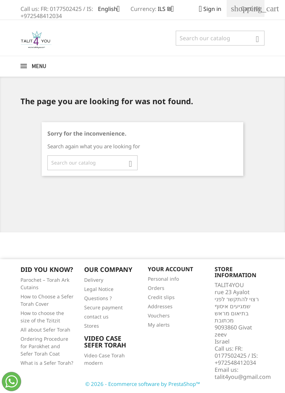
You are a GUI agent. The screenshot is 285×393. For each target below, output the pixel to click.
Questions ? (98, 298)
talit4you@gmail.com (243, 377)
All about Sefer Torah (45, 329)
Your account (170, 269)
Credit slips (161, 297)
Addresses (160, 306)
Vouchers (159, 315)
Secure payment (103, 307)
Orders (156, 288)
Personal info (163, 278)
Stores (91, 325)
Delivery (93, 279)
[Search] (220, 38)
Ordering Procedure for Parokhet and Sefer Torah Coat (44, 346)
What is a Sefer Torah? (47, 362)
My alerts (159, 324)
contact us (96, 316)
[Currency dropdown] (168, 9)
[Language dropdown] (111, 9)
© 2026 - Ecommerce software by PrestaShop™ (142, 383)
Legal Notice (99, 289)
